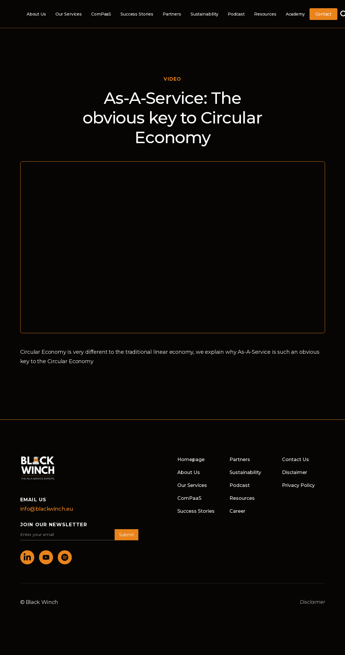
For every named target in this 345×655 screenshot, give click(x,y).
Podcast (236, 14)
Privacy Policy (298, 485)
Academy (295, 14)
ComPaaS (101, 14)
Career (237, 511)
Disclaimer (294, 472)
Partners (172, 14)
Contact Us (295, 459)
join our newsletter (53, 524)
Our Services (68, 14)
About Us (36, 14)
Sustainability (204, 14)
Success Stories (136, 14)
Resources (265, 14)
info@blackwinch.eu (46, 509)
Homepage (191, 459)
